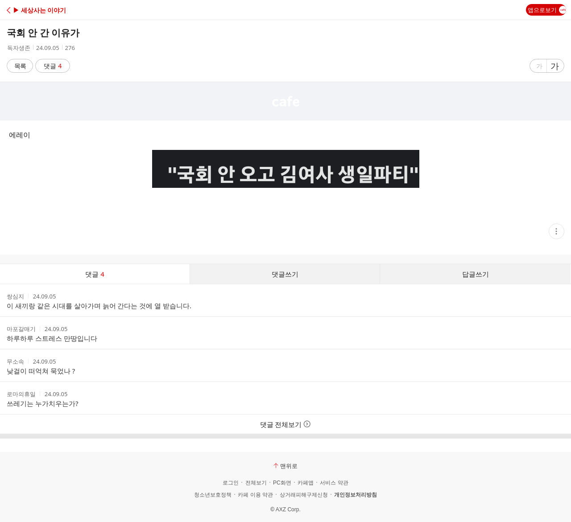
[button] (45, 10)
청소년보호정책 (213, 495)
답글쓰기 (475, 273)
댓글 (53, 66)
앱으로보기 (547, 10)
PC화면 (282, 483)
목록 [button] (20, 66)
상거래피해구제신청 (304, 495)
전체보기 (256, 483)
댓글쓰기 (285, 273)
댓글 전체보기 (285, 424)
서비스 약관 (334, 483)
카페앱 (306, 483)
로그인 (231, 483)
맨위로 (285, 466)
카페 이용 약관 (255, 495)
